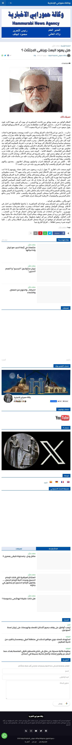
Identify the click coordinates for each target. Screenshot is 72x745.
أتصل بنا (27, 742)
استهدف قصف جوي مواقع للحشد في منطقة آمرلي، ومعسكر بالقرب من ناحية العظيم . (37, 640)
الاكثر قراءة (53, 548)
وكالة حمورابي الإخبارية (59, 3)
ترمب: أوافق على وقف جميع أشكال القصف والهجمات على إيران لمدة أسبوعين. (38, 628)
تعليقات (19, 548)
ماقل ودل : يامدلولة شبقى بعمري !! (19, 556)
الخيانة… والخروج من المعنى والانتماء (22, 291)
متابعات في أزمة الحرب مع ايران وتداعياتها (21, 248)
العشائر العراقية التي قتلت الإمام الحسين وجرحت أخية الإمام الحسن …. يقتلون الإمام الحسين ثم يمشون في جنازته (18, 581)
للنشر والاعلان (43, 742)
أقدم (4, 360)
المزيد (45, 482)
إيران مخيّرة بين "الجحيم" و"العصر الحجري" (20, 269)
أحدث (67, 360)
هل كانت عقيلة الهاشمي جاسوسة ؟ (18, 598)
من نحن (34, 742)
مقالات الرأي (56, 46)
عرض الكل (4, 240)
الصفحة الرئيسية (65, 46)
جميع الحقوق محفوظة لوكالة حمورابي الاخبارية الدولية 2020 (35, 738)
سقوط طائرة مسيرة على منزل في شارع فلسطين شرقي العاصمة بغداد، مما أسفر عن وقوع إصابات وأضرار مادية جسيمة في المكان (36, 652)
